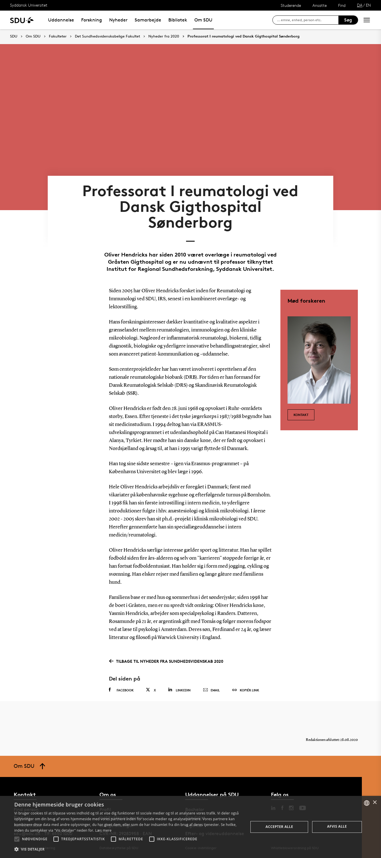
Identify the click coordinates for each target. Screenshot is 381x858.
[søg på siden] (307, 20)
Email (211, 690)
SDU (13, 36)
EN (368, 5)
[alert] (190, 827)
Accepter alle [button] (279, 826)
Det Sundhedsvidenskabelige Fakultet (107, 36)
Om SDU (203, 20)
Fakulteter (58, 36)
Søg (348, 20)
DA (359, 5)
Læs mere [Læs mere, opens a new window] (103, 830)
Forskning (91, 20)
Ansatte (319, 5)
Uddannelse (61, 20)
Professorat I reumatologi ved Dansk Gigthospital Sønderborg (243, 36)
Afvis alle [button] (337, 826)
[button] (17, 839)
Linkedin (179, 689)
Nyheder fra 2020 (163, 36)
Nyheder (118, 20)
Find (342, 5)
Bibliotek (177, 20)
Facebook (121, 690)
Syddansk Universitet (28, 5)
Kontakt (301, 415)
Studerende (291, 5)
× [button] (374, 802)
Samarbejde (148, 20)
